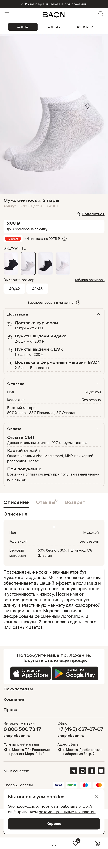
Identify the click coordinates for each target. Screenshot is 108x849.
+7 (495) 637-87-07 (80, 729)
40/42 (14, 288)
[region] (53, 599)
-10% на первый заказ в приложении (54, 4)
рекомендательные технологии (67, 811)
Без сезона (91, 399)
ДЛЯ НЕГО (54, 26)
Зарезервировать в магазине (50, 302)
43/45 (37, 288)
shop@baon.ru (17, 735)
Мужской (93, 392)
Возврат (75, 502)
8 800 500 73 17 (22, 729)
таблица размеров (89, 279)
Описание (16, 502)
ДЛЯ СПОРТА (85, 26)
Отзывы (47, 501)
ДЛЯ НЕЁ (22, 26)
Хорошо (54, 823)
